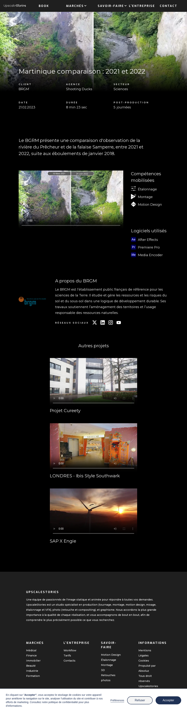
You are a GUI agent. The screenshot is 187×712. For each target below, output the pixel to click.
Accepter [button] (168, 700)
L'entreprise (142, 6)
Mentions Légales (144, 653)
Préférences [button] (117, 700)
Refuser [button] (140, 700)
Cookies (143, 660)
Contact (168, 6)
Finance (31, 655)
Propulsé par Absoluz (147, 668)
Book (44, 6)
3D (103, 670)
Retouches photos (108, 678)
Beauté (31, 665)
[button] (75, 5)
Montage (107, 665)
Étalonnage (108, 660)
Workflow (70, 650)
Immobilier (33, 660)
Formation (33, 676)
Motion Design (111, 654)
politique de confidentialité (63, 702)
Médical (31, 650)
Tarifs (67, 655)
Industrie (32, 670)
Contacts (69, 660)
